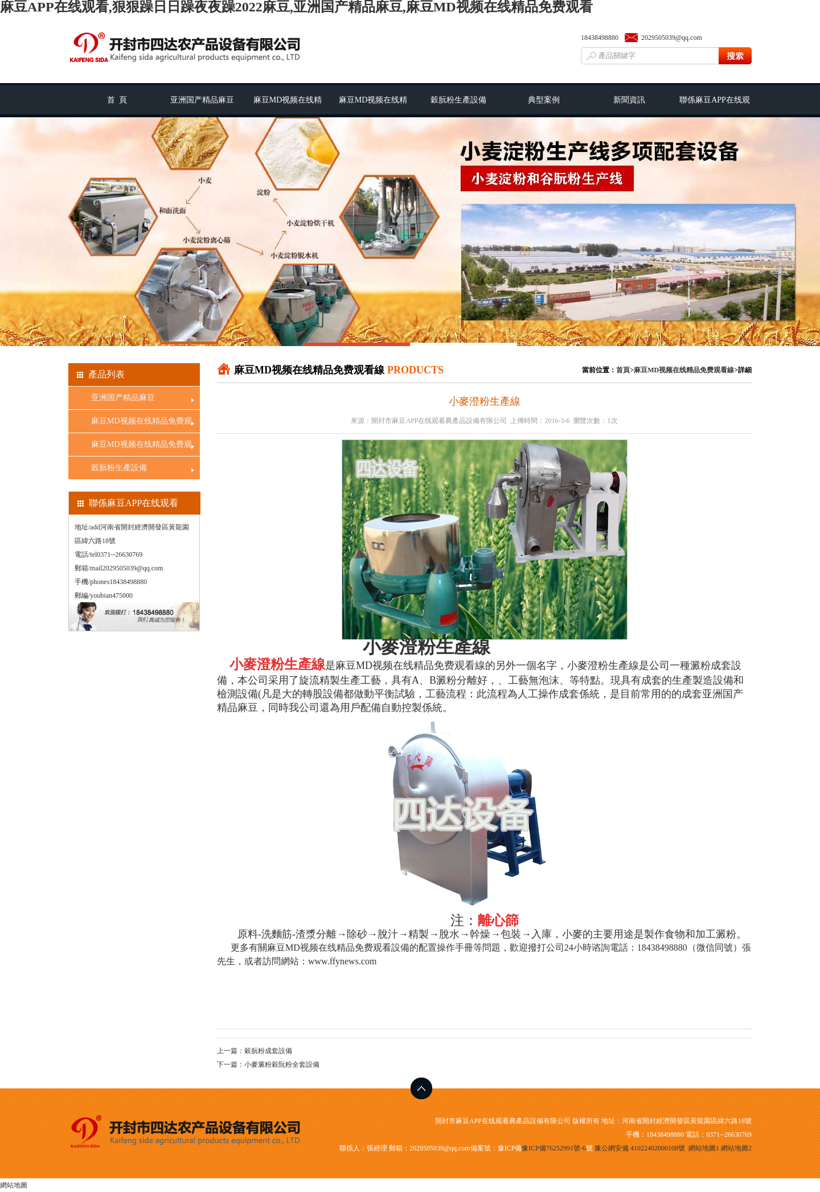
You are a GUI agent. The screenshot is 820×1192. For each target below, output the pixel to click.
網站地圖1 (703, 1148)
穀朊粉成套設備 (268, 1051)
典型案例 (544, 100)
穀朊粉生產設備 (458, 100)
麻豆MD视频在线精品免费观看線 (373, 106)
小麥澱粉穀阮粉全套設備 (281, 1064)
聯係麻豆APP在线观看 (714, 106)
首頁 (623, 370)
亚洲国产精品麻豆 (202, 100)
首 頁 (117, 100)
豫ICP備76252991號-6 (554, 1148)
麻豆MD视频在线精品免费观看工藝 (287, 106)
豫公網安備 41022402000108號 (639, 1148)
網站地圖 (13, 1185)
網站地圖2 (736, 1148)
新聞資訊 (629, 100)
